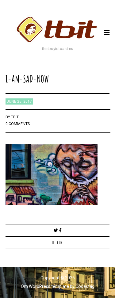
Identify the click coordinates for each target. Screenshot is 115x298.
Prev (60, 242)
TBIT (15, 117)
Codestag (84, 286)
